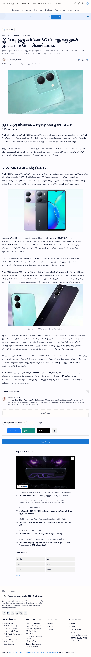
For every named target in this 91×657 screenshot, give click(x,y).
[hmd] (60, 564)
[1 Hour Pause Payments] (38, 519)
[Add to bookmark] (72, 458)
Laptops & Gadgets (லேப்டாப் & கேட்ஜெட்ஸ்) (11, 641)
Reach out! (56, 17)
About (73, 623)
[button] (3, 3)
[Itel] (60, 559)
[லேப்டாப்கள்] (60, 10)
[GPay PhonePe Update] (56, 539)
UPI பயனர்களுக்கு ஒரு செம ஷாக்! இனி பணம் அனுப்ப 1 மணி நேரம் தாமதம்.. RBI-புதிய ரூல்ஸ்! (44, 543)
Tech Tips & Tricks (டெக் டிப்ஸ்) (13, 635)
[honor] (30, 569)
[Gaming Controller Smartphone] (59, 492)
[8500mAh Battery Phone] (38, 492)
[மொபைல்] (38, 10)
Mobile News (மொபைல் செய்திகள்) (12, 624)
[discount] (31, 530)
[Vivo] (31, 423)
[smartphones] (9, 423)
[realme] (37, 507)
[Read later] (79, 59)
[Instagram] (8, 613)
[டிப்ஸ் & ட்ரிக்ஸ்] (73, 10)
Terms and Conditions (79, 635)
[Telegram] (21, 613)
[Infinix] (30, 559)
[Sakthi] (14, 60)
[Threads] (17, 613)
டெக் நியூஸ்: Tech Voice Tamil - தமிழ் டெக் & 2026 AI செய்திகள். (33, 3)
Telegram (51, 629)
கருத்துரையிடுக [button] (45, 441)
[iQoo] (60, 569)
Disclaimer (75, 632)
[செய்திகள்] (15, 10)
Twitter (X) (52, 626)
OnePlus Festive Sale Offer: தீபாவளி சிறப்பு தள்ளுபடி (41, 533)
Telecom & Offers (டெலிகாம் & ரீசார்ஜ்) (11, 629)
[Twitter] (12, 613)
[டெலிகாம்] (48, 10)
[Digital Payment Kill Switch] (56, 519)
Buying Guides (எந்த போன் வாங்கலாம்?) (33, 645)
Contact (51, 623)
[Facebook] (4, 613)
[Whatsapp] (25, 613)
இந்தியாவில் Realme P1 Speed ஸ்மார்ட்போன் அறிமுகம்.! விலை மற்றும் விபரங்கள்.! (46, 512)
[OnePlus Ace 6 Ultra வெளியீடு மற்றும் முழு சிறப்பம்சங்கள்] (45, 472)
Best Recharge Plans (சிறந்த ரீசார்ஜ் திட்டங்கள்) (33, 630)
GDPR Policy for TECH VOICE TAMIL (79, 639)
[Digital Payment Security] (38, 539)
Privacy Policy (76, 629)
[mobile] (32, 507)
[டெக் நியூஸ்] (27, 10)
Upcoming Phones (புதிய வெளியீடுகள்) (34, 624)
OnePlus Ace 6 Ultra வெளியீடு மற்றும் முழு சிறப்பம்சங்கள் (43, 495)
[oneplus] (38, 530)
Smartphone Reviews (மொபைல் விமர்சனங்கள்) (34, 638)
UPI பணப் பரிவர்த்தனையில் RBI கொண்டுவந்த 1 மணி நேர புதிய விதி (45, 523)
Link (48, 17)
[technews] (21, 423)
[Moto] (30, 564)
